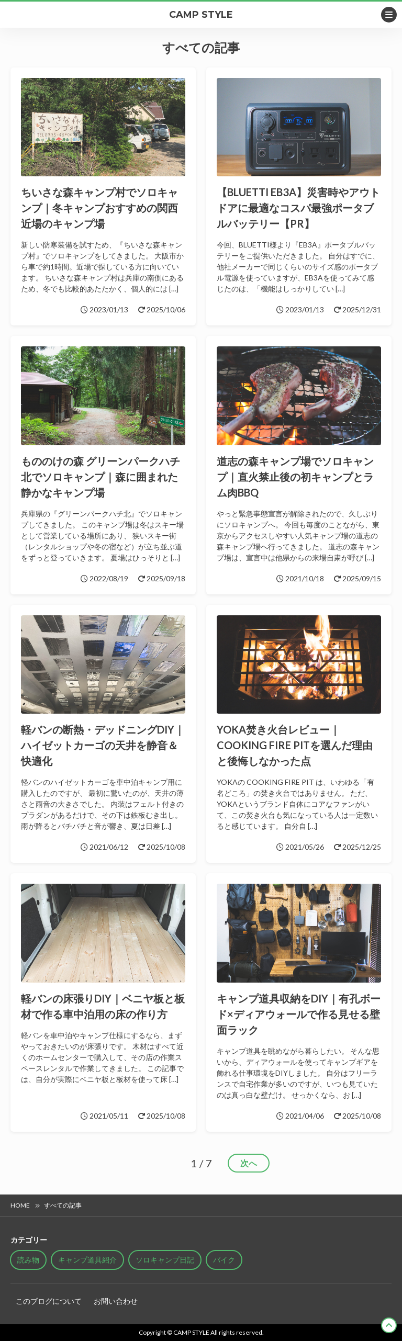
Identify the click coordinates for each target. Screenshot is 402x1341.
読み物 (28, 1259)
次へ (248, 1163)
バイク (224, 1259)
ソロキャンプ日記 (165, 1259)
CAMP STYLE (201, 14)
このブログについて (49, 1301)
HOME (20, 1205)
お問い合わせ (116, 1301)
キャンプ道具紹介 (87, 1259)
